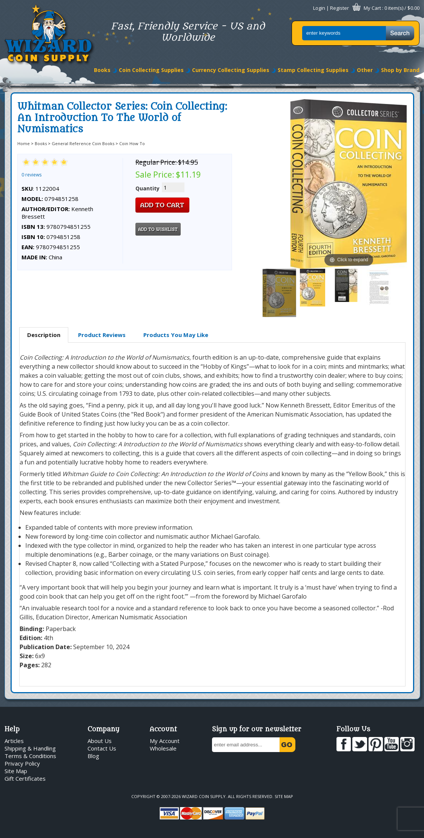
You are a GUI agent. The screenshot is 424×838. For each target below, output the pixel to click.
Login (319, 8)
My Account (165, 741)
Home (23, 143)
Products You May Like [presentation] (175, 335)
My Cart (372, 8)
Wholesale (163, 748)
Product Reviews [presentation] (102, 335)
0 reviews (31, 175)
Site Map (16, 771)
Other (365, 70)
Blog (93, 756)
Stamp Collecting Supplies (313, 70)
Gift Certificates (25, 778)
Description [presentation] (43, 335)
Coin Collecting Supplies (151, 70)
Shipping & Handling (30, 748)
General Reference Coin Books (83, 143)
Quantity (147, 188)
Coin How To (132, 143)
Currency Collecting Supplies (230, 70)
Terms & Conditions (30, 756)
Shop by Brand (400, 70)
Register (339, 8)
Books (102, 70)
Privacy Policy (22, 763)
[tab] (43, 335)
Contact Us (102, 748)
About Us (100, 741)
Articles (14, 741)
